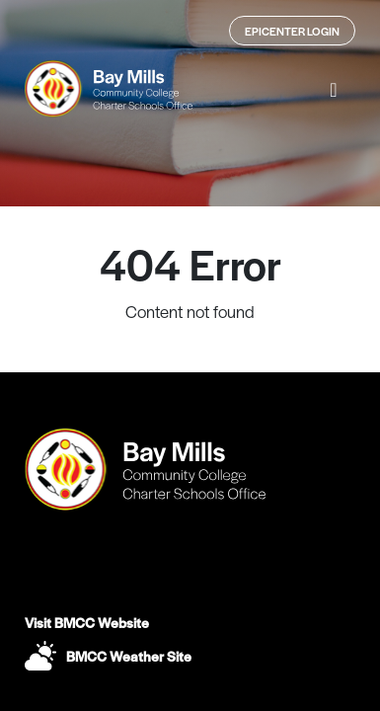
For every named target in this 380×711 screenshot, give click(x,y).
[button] (333, 88)
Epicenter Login (292, 31)
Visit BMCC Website (87, 622)
